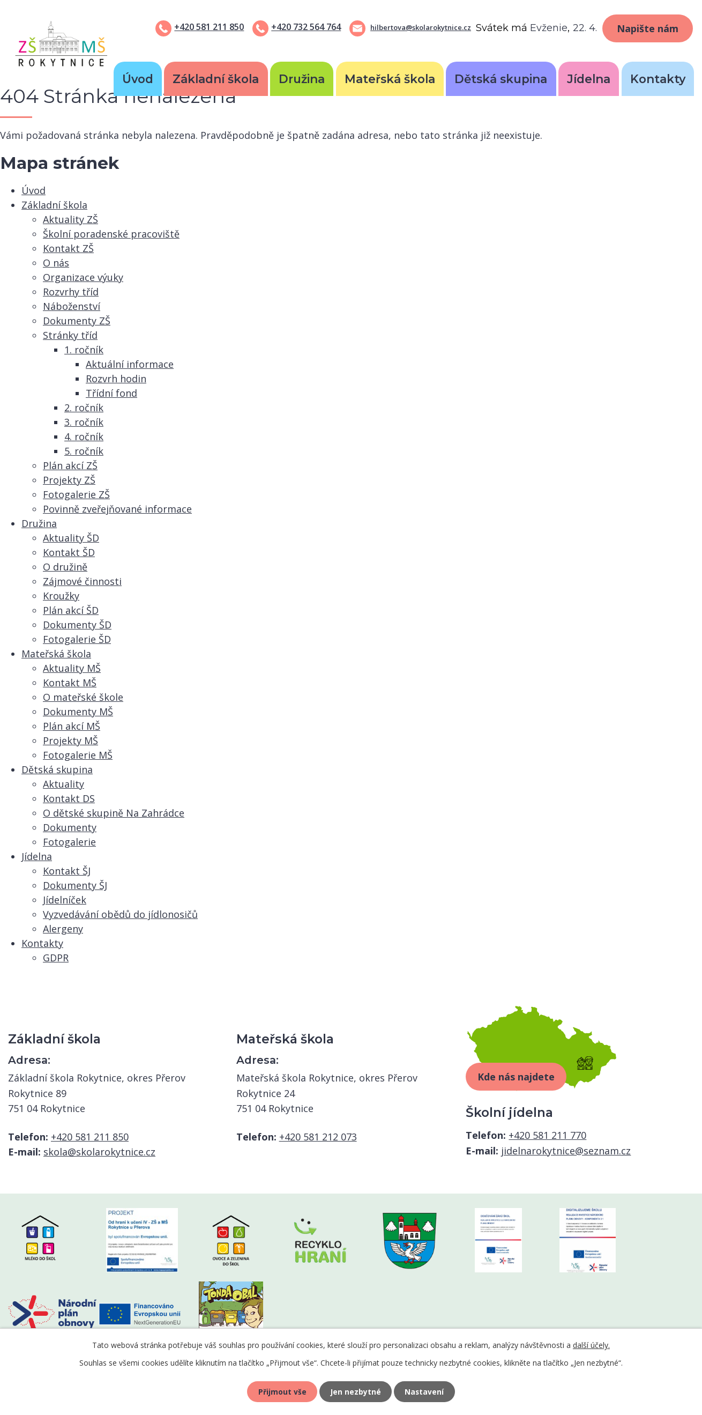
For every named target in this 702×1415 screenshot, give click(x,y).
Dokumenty (69, 827)
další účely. (591, 1344)
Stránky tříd (70, 335)
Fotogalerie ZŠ (76, 494)
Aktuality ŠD (71, 537)
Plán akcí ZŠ (70, 465)
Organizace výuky (83, 277)
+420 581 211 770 (547, 1135)
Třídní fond (111, 393)
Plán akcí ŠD (71, 610)
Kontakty (657, 79)
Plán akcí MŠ (71, 726)
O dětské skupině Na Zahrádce (113, 812)
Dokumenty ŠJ (75, 885)
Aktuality (63, 783)
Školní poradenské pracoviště (111, 233)
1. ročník (83, 349)
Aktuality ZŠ (70, 219)
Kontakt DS (69, 798)
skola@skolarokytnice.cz (99, 1151)
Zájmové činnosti (82, 581)
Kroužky (61, 595)
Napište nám (647, 28)
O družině (65, 566)
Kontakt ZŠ (68, 248)
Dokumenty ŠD (77, 624)
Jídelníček (64, 899)
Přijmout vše (281, 1391)
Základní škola (216, 79)
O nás (56, 262)
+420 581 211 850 (209, 27)
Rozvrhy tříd (71, 291)
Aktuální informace (130, 364)
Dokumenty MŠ (78, 711)
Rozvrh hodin (116, 378)
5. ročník (83, 450)
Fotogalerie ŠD (77, 639)
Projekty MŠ (70, 740)
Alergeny (63, 928)
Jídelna (588, 79)
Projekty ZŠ (69, 479)
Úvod (137, 79)
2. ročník (83, 407)
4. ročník (83, 436)
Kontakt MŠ (69, 682)
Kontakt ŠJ (67, 870)
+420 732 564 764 (306, 27)
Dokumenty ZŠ (76, 320)
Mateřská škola (390, 79)
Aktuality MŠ (72, 668)
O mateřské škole (83, 697)
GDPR (56, 957)
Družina (302, 79)
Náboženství (71, 306)
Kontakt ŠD (69, 552)
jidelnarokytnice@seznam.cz (566, 1150)
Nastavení (425, 1391)
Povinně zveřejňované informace (117, 508)
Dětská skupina (500, 79)
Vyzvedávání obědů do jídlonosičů (120, 914)
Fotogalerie (69, 841)
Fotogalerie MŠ (78, 755)
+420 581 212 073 (318, 1136)
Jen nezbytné (355, 1391)
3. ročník (83, 422)
